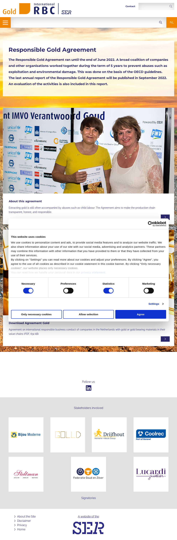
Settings (153, 303)
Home (21, 529)
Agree (141, 314)
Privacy (22, 525)
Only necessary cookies (36, 314)
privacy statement (93, 272)
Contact (130, 6)
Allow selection (88, 314)
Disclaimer (24, 521)
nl (172, 22)
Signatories (88, 498)
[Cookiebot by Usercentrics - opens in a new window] (150, 223)
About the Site (26, 516)
